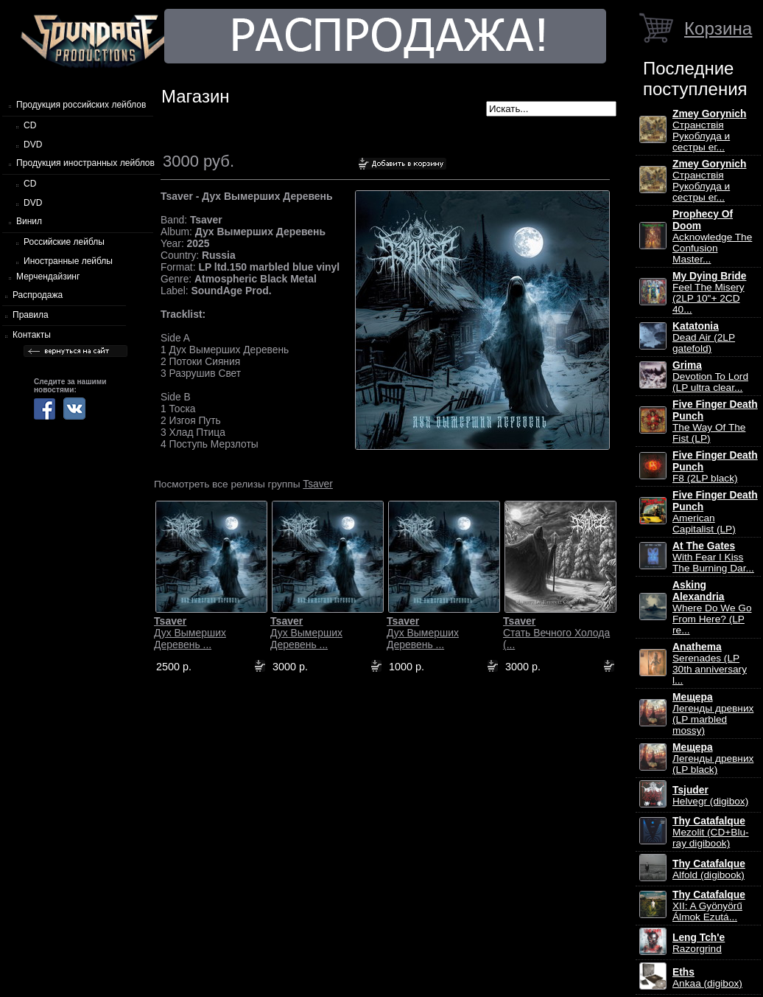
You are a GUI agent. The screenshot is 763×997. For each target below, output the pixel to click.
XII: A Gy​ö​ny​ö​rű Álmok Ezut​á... (708, 906)
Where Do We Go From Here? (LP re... (712, 608)
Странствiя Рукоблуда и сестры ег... (709, 130)
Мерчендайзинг (48, 276)
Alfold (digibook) (708, 869)
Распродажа (38, 295)
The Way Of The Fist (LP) (715, 421)
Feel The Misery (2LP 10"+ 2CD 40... (709, 293)
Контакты (32, 335)
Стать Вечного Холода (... (556, 632)
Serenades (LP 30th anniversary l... (709, 664)
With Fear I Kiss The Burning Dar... (713, 557)
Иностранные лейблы (68, 261)
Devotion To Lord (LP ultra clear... (710, 376)
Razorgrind (698, 943)
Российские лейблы (64, 242)
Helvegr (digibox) (710, 796)
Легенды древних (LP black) (712, 758)
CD (30, 125)
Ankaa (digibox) (707, 978)
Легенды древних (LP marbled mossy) (712, 714)
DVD (33, 144)
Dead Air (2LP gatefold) (703, 337)
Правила (31, 315)
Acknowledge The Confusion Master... (712, 237)
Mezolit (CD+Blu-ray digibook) (710, 832)
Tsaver (318, 484)
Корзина (718, 28)
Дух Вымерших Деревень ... (190, 632)
